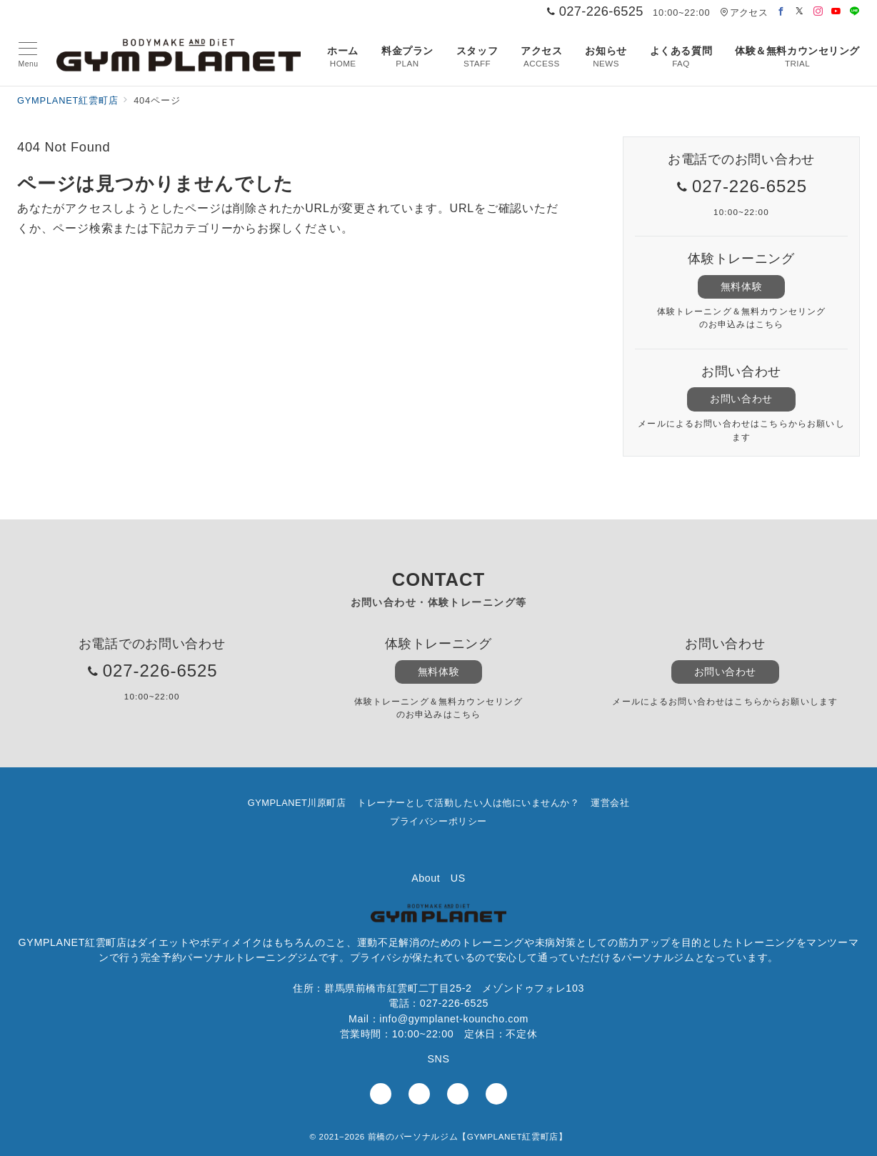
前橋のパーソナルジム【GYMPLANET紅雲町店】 (468, 1136)
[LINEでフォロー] (855, 11)
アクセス (744, 12)
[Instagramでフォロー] (818, 11)
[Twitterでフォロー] (800, 11)
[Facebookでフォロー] (781, 11)
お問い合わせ (741, 398)
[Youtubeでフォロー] (836, 11)
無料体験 (741, 286)
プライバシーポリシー (438, 821)
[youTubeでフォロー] (457, 1094)
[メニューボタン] (28, 55)
